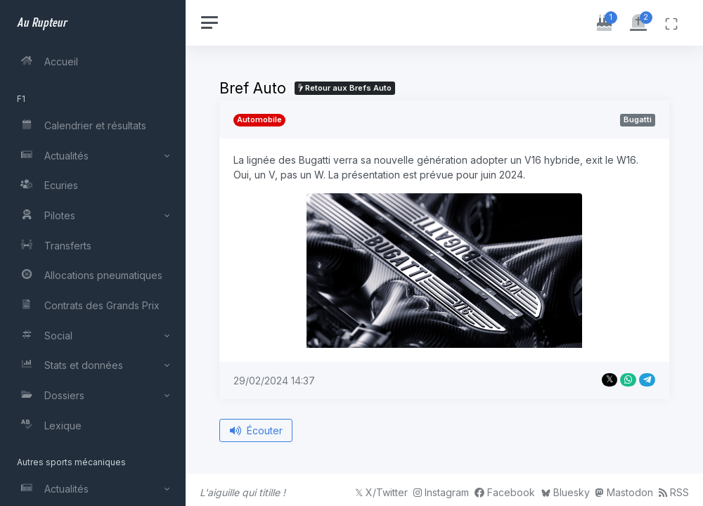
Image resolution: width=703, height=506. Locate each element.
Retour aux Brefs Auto (345, 88)
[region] (93, 253)
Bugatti (638, 119)
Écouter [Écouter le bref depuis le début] (256, 430)
